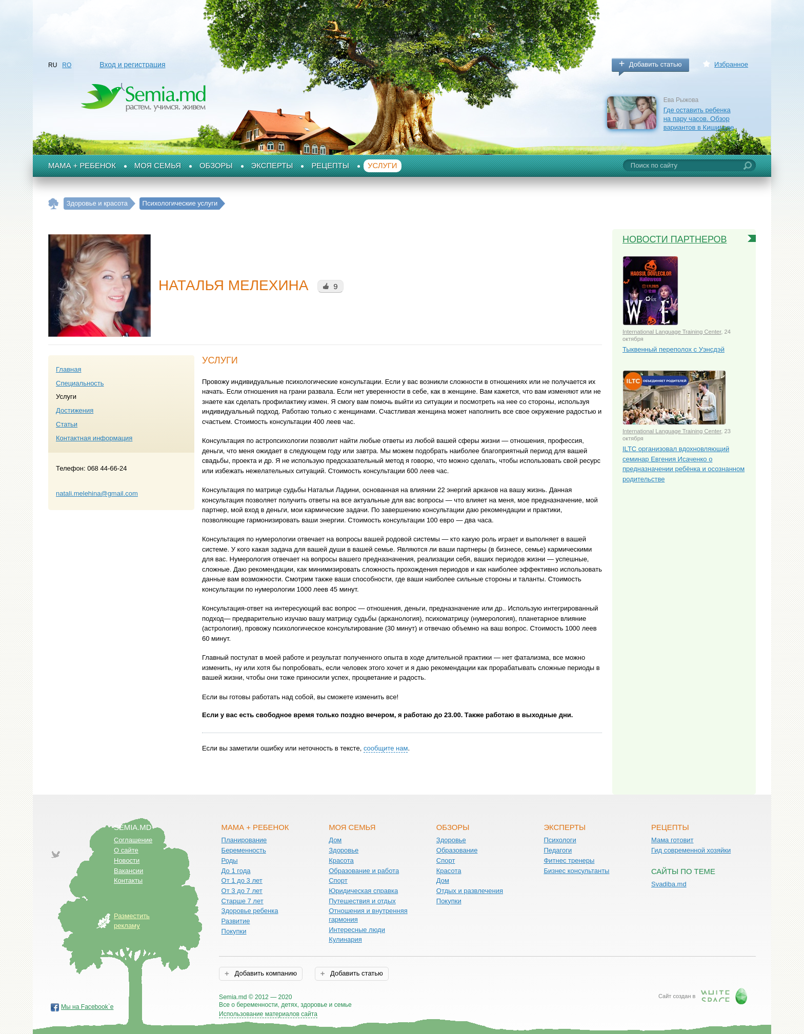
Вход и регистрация (132, 64)
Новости (126, 860)
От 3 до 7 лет (242, 891)
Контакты (128, 880)
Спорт (338, 880)
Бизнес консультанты (576, 871)
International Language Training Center (671, 332)
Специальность (80, 383)
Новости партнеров (674, 239)
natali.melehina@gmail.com (97, 493)
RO (66, 65)
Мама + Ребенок (82, 165)
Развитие (236, 921)
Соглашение (133, 840)
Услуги (382, 165)
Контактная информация (94, 438)
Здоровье (343, 850)
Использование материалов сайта (268, 1014)
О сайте (126, 850)
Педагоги (558, 850)
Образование (457, 850)
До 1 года (236, 871)
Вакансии (128, 871)
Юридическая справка (363, 891)
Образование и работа (364, 871)
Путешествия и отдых (362, 901)
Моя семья (157, 165)
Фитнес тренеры (569, 860)
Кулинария (345, 939)
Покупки (234, 931)
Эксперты (272, 165)
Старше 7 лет (243, 901)
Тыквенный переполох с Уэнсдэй (673, 349)
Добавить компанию (265, 973)
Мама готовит (672, 840)
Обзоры (216, 165)
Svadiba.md (669, 884)
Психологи (560, 840)
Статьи (66, 424)
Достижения (74, 410)
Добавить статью (655, 64)
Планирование (244, 840)
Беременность (244, 850)
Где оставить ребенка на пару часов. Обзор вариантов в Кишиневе (699, 118)
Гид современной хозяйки (691, 850)
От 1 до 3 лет (242, 880)
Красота (341, 860)
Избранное (731, 64)
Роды (230, 860)
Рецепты (330, 165)
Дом (335, 840)
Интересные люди (357, 930)
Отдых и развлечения (469, 891)
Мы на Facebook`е (87, 1006)
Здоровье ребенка (250, 911)
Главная (68, 369)
